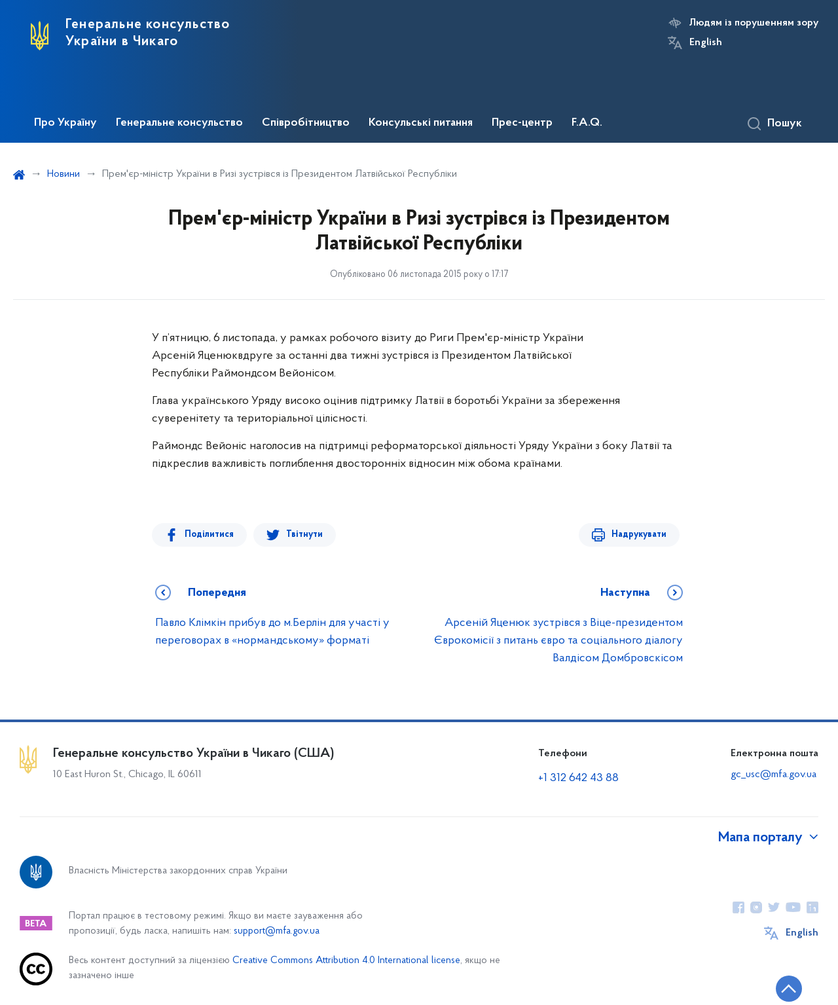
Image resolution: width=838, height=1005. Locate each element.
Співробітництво (306, 123)
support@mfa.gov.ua (276, 931)
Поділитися (209, 534)
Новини (63, 174)
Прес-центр (522, 123)
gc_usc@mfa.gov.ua (773, 774)
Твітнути (304, 534)
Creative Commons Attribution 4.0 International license (346, 961)
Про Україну (65, 123)
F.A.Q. (587, 123)
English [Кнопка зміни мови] (705, 42)
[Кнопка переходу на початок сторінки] (789, 989)
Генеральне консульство (179, 123)
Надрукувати (638, 534)
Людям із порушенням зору (753, 23)
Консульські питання (421, 123)
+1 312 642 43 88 (578, 778)
